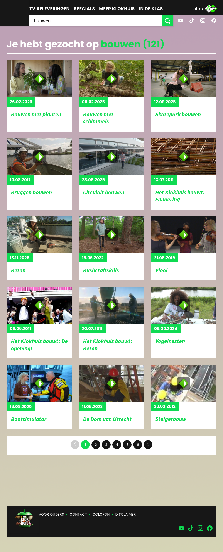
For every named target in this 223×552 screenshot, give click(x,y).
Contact (78, 514)
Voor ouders (51, 514)
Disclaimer (125, 514)
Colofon (101, 514)
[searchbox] (95, 20)
